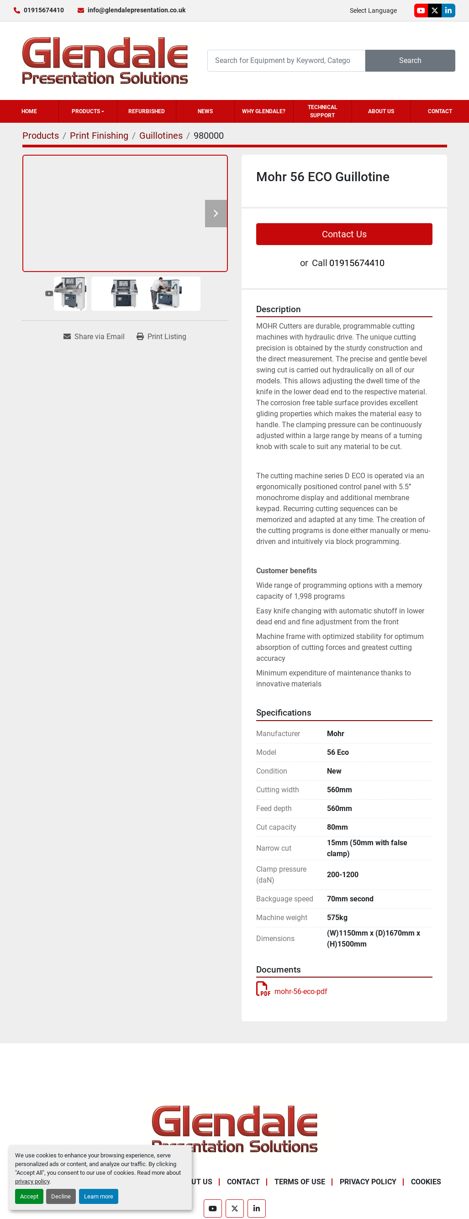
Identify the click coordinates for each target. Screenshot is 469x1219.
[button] (88, 111)
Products (86, 111)
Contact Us (344, 234)
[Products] (40, 135)
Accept (29, 1196)
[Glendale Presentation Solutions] (234, 1128)
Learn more (98, 1196)
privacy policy (32, 1181)
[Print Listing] (161, 336)
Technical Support (322, 111)
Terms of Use (299, 1181)
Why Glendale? (263, 111)
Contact (440, 111)
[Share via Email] (94, 336)
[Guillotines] (161, 135)
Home (29, 111)
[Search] (286, 60)
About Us (381, 111)
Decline (61, 1196)
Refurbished (146, 111)
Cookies (426, 1181)
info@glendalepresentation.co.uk (136, 10)
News (205, 111)
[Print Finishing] (99, 135)
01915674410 (44, 10)
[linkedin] (448, 10)
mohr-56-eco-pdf (291, 991)
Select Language (373, 10)
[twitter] (435, 10)
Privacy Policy (368, 1181)
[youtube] (421, 10)
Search (410, 60)
